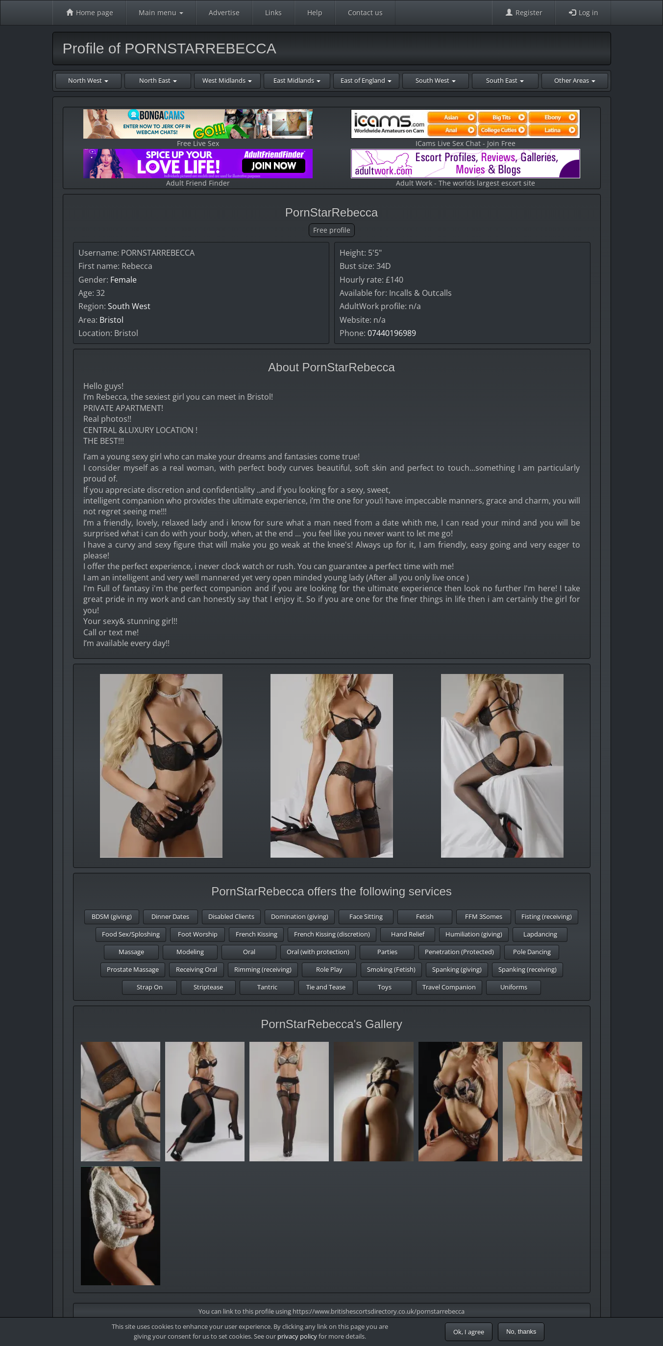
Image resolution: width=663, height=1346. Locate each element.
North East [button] (158, 80)
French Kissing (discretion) (332, 934)
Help (314, 12)
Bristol (111, 319)
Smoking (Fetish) (391, 969)
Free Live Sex (198, 128)
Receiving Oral (196, 969)
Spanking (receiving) (527, 969)
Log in (583, 12)
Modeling (190, 951)
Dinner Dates (170, 916)
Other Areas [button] (574, 80)
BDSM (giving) (112, 916)
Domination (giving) (299, 916)
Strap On (150, 987)
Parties (387, 951)
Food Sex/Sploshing (131, 934)
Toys (385, 987)
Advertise (224, 12)
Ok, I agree (468, 1331)
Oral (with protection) (318, 951)
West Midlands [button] (227, 80)
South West (129, 306)
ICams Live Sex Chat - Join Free (465, 128)
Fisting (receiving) (546, 916)
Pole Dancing (532, 951)
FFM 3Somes (483, 916)
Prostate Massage (133, 969)
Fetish (425, 916)
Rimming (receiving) (263, 969)
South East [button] (505, 80)
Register (523, 12)
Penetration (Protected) (459, 951)
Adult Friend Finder (198, 168)
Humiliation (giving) (473, 934)
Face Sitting (366, 916)
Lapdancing (540, 934)
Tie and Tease (325, 987)
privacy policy (297, 1336)
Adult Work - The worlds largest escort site (465, 168)
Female (123, 279)
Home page (89, 12)
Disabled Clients (231, 916)
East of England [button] (366, 80)
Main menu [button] (161, 12)
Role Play (329, 969)
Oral (249, 951)
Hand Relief (407, 934)
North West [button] (88, 80)
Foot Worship (198, 934)
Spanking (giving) (457, 969)
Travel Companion (449, 987)
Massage (131, 951)
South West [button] (436, 80)
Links (273, 12)
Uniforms (513, 987)
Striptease (208, 987)
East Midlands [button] (296, 80)
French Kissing (256, 934)
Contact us (365, 12)
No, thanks (521, 1331)
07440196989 (392, 333)
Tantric (267, 987)
